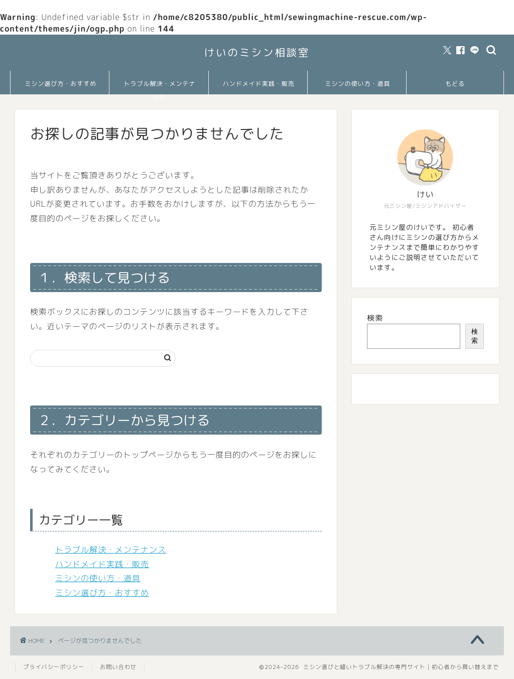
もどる (455, 83)
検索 (375, 318)
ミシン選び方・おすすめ (60, 83)
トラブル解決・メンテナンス (159, 87)
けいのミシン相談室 (257, 52)
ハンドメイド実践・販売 (259, 83)
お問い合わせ (118, 667)
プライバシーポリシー (53, 667)
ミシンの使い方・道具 (357, 83)
